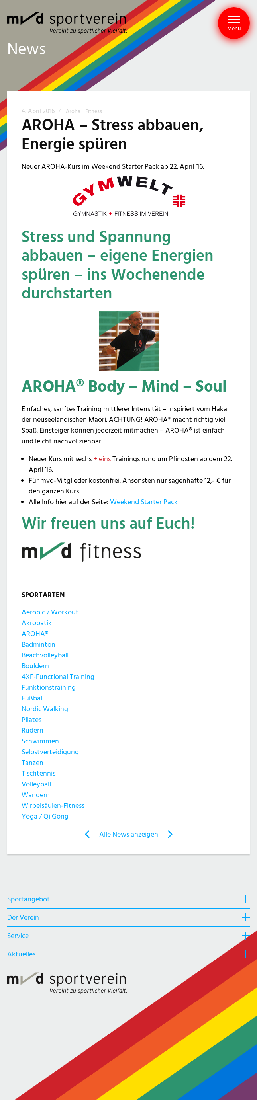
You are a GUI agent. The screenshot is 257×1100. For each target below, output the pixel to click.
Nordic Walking (45, 709)
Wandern (36, 795)
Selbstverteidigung (50, 752)
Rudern (32, 730)
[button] (234, 23)
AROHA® (35, 634)
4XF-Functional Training (58, 677)
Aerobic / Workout (50, 612)
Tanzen (32, 763)
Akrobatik (37, 623)
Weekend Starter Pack (144, 502)
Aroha (74, 111)
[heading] (128, 899)
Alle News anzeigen (128, 834)
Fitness (93, 111)
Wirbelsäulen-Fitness (53, 806)
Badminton (38, 644)
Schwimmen (40, 741)
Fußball (33, 698)
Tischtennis (38, 773)
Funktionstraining (49, 687)
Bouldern (35, 666)
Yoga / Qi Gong (45, 816)
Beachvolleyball (45, 655)
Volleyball (36, 784)
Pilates (31, 720)
